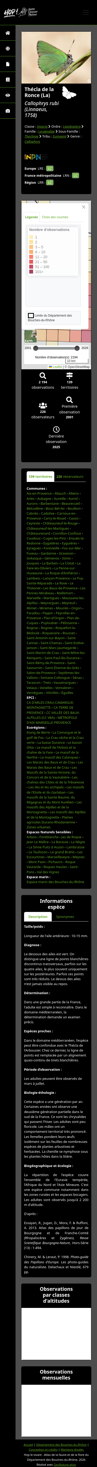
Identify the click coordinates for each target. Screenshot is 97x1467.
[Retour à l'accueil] (8, 32)
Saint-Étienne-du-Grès (62, 667)
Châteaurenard (38, 533)
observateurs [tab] (69, 476)
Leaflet (55, 367)
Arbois (32, 837)
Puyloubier (49, 622)
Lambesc (33, 578)
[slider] (77, 348)
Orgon (76, 608)
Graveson (66, 553)
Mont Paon (37, 861)
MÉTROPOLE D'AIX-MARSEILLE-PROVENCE (52, 720)
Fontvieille (51, 548)
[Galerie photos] (8, 110)
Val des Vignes (48, 872)
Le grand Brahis (62, 852)
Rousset (69, 633)
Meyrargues (49, 603)
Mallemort (65, 593)
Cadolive (47, 513)
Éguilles (67, 692)
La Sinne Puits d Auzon (46, 847)
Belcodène (35, 508)
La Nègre (78, 842)
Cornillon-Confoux (67, 533)
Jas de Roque (71, 837)
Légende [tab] (31, 217)
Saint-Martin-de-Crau (43, 652)
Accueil (28, 1444)
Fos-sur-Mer (71, 548)
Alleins (74, 493)
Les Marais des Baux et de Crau (51, 762)
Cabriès (32, 513)
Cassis (73, 518)
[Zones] (8, 48)
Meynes (79, 857)
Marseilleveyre (58, 857)
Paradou (33, 613)
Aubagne (44, 498)
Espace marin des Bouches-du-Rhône (55, 881)
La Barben (50, 563)
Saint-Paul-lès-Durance (62, 658)
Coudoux (34, 538)
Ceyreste (33, 523)
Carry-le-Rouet (55, 518)
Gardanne (48, 553)
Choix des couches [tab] (55, 217)
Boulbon (74, 508)
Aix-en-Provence (39, 493)
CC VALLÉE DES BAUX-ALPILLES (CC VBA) (53, 715)
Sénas (77, 677)
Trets (47, 682)
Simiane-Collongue (55, 677)
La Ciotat (67, 563)
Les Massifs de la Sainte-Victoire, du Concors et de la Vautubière (52, 772)
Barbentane (50, 503)
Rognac (32, 627)
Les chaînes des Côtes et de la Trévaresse (55, 779)
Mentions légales (72, 1449)
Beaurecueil (71, 503)
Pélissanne (69, 622)
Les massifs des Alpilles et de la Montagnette (54, 807)
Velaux (32, 687)
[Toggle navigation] (86, 12)
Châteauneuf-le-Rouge (60, 523)
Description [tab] (37, 916)
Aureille (60, 498)
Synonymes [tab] (65, 916)
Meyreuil (68, 603)
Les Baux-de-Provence (60, 588)
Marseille (34, 598)
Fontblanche (48, 837)
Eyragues (34, 548)
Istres (66, 558)
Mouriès (62, 608)
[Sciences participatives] (8, 95)
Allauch (60, 493)
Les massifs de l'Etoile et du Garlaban (55, 789)
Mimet (32, 608)
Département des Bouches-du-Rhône (61, 1444)
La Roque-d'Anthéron (61, 573)
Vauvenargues (65, 682)
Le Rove (61, 583)
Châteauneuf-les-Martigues (48, 528)
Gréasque (34, 558)
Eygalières (51, 543)
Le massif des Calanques (59, 757)
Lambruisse (75, 847)
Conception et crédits (43, 1449)
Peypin (47, 613)
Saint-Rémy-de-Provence (45, 662)
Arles (30, 498)
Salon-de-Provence (41, 672)
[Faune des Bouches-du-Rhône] (8, 79)
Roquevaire (51, 633)
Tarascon (33, 682)
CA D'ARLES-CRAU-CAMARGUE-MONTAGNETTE (50, 705)
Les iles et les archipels (46, 787)
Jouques (33, 563)
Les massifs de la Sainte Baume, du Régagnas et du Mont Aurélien (51, 797)
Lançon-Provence (56, 578)
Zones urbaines (38, 827)
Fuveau (32, 553)
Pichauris (55, 861)
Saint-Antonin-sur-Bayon (46, 638)
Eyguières (69, 543)
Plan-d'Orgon (54, 618)
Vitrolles (52, 692)
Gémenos (51, 558)
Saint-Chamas (51, 642)
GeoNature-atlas (65, 1464)
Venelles (46, 687)
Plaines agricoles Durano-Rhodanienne (51, 819)
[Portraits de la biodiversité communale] (8, 64)
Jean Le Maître (38, 842)
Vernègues (35, 692)
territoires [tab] (40, 476)
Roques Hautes (55, 866)
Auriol (73, 498)
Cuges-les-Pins (54, 538)
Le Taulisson (37, 852)
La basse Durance (51, 742)
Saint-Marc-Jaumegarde (58, 647)
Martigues (51, 598)
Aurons (32, 503)
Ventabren (63, 687)
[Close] (83, 207)
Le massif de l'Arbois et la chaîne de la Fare (51, 750)
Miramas (46, 608)
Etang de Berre (38, 732)
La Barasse (59, 842)
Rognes (47, 627)
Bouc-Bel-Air (55, 508)
